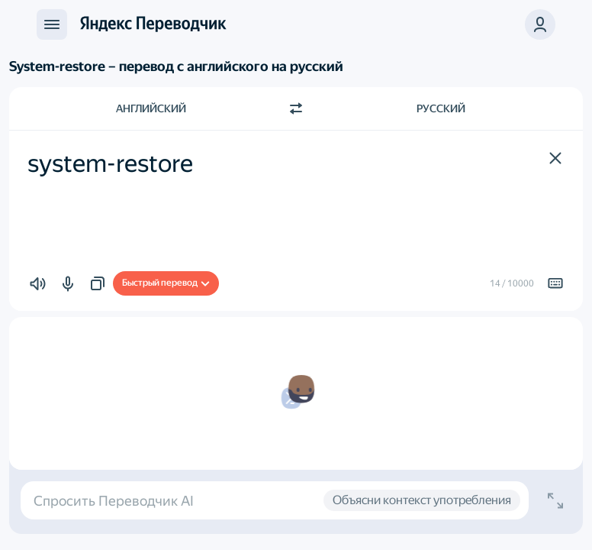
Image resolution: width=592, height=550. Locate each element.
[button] (540, 24)
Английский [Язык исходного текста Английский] (151, 108)
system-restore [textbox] (110, 163)
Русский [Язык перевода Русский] (441, 108)
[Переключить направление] (296, 108)
